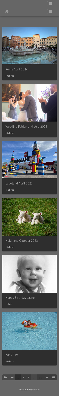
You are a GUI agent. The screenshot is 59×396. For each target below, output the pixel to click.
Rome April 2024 (17, 69)
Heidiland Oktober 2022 (22, 241)
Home (6, 11)
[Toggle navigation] (50, 3)
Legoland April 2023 (19, 183)
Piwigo (36, 389)
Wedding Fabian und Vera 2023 (26, 127)
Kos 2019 (12, 355)
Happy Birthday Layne (20, 298)
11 (40, 377)
